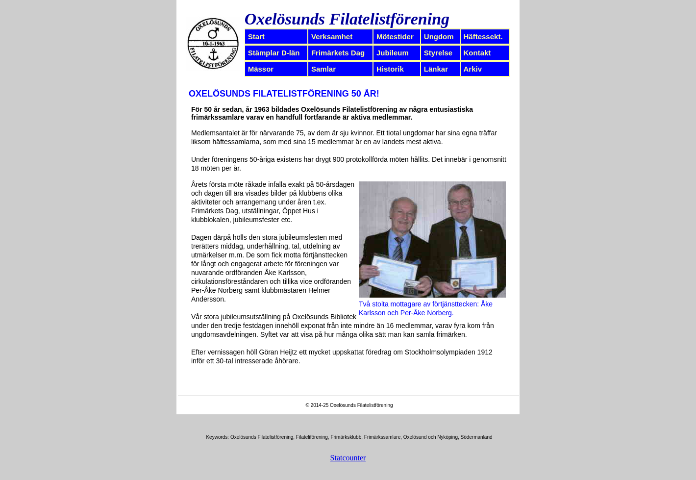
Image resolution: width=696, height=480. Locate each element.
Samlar (323, 69)
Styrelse (438, 53)
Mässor (261, 69)
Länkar (436, 69)
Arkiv (473, 69)
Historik (390, 69)
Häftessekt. (483, 36)
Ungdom (439, 36)
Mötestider (395, 36)
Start (256, 36)
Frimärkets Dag (338, 53)
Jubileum (392, 53)
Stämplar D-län (274, 53)
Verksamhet (331, 36)
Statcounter (348, 458)
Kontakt (477, 53)
